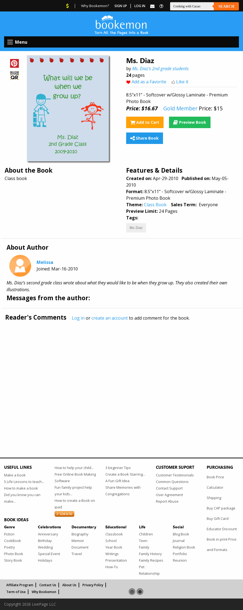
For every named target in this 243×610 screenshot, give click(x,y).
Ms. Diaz (136, 227)
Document (80, 547)
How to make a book (21, 488)
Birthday (45, 540)
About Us (69, 585)
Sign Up (120, 6)
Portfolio (180, 553)
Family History (150, 553)
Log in (78, 318)
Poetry (9, 547)
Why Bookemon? (95, 5)
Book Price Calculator (215, 482)
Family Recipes (151, 560)
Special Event (49, 553)
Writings (112, 553)
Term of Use (16, 592)
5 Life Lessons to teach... (24, 481)
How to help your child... (74, 467)
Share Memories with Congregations (123, 490)
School (111, 540)
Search (226, 6)
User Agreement (169, 494)
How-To (111, 566)
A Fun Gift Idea (117, 480)
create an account (109, 318)
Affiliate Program (19, 585)
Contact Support (169, 488)
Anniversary (48, 534)
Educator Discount (222, 528)
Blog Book (181, 534)
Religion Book (184, 547)
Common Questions (172, 481)
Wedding (45, 547)
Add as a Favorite (149, 82)
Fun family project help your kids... (73, 490)
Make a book (15, 475)
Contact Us (47, 585)
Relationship (149, 573)
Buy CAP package (221, 508)
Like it (182, 82)
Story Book (13, 560)
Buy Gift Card (218, 518)
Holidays (45, 560)
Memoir (78, 540)
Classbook (114, 534)
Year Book (113, 547)
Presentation (116, 560)
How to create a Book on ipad (75, 503)
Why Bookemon (44, 592)
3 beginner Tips (118, 467)
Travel (77, 553)
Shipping (214, 497)
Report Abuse (167, 501)
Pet (141, 566)
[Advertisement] (121, 378)
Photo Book (13, 553)
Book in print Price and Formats (221, 544)
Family (144, 547)
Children (146, 534)
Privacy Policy (92, 585)
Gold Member (180, 108)
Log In (139, 6)
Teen (143, 540)
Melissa (45, 262)
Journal (179, 540)
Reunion (180, 560)
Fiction (9, 534)
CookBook (12, 540)
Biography (80, 534)
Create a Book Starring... (125, 474)
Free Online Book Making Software (75, 477)
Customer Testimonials (175, 475)
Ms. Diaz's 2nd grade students (160, 69)
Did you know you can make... (22, 498)
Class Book (155, 205)
